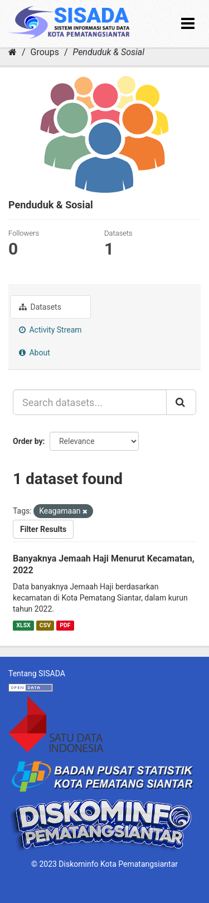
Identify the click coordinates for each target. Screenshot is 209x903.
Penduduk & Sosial (108, 52)
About (34, 352)
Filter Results (43, 529)
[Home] (12, 52)
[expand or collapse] (188, 23)
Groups (45, 52)
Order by (28, 441)
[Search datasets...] (90, 402)
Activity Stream (50, 329)
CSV (45, 625)
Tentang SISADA (36, 673)
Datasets (40, 306)
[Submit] (181, 402)
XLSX (23, 625)
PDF (65, 625)
